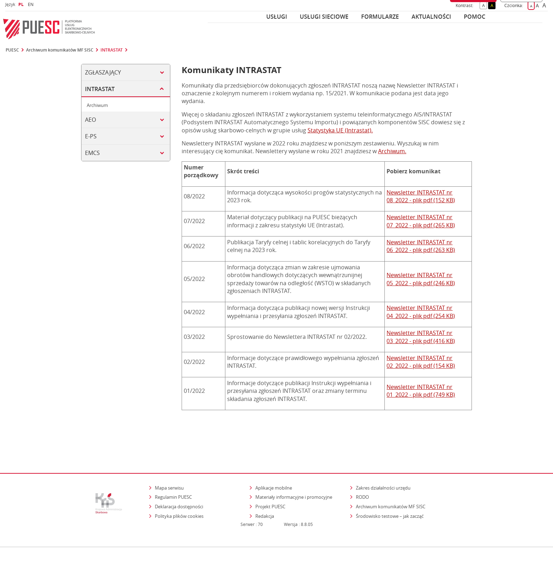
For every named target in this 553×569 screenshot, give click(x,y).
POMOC (474, 16)
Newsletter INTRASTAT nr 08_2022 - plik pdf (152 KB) (421, 196)
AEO (90, 120)
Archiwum (97, 105)
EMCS (92, 153)
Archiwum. (392, 151)
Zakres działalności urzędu (384, 457)
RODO (362, 466)
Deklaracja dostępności (179, 476)
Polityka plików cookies (179, 485)
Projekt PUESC (270, 476)
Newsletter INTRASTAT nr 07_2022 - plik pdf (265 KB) (421, 221)
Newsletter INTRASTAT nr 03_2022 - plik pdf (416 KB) (421, 337)
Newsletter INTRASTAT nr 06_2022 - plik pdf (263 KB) (421, 246)
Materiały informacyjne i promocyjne (293, 466)
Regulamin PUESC (173, 466)
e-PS (91, 136)
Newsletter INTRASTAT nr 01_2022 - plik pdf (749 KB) (421, 391)
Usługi (276, 16)
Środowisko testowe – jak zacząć (390, 485)
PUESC (12, 50)
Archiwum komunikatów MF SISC (59, 50)
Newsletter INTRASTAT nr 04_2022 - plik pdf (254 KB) (421, 311)
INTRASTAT (112, 50)
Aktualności (431, 16)
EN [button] (32, 4)
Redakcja (264, 485)
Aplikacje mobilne (273, 457)
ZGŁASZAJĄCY (103, 72)
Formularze (380, 16)
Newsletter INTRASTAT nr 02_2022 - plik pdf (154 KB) (421, 362)
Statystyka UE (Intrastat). (340, 130)
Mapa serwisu (169, 457)
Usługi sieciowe (324, 16)
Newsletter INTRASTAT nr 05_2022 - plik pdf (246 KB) (421, 279)
